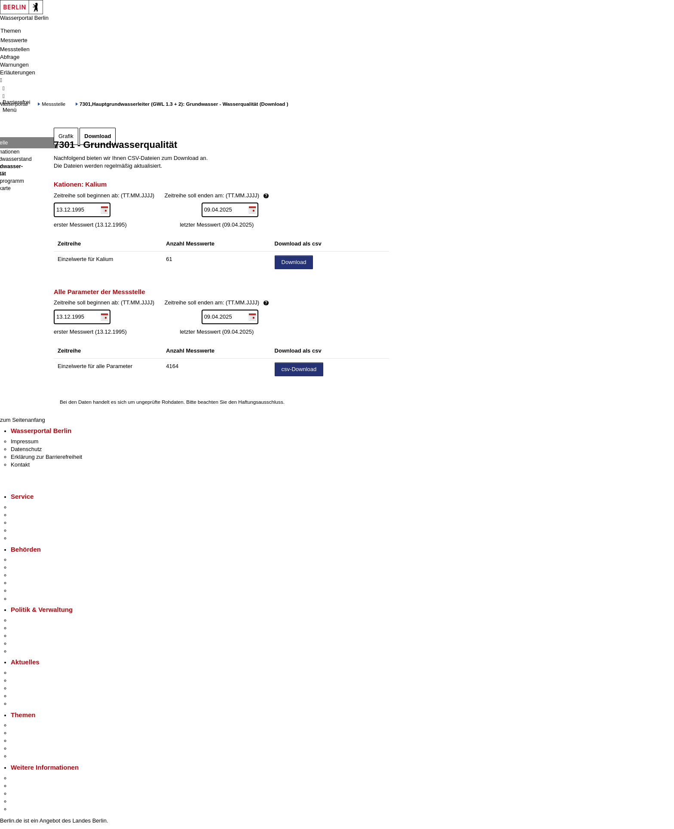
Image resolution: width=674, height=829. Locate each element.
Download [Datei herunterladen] (294, 262)
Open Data (24, 643)
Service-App (26, 507)
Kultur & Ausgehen (34, 778)
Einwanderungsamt (34, 599)
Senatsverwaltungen (36, 567)
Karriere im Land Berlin (39, 628)
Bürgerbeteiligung (33, 635)
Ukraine (20, 696)
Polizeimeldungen (33, 680)
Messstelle (53, 104)
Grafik (66, 136)
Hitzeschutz (25, 703)
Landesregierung (32, 620)
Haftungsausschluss (260, 402)
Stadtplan (22, 809)
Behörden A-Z (28, 559)
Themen (10, 31)
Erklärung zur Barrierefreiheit (46, 457)
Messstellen (15, 49)
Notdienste (24, 530)
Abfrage (10, 57)
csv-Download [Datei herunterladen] (299, 369)
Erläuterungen (17, 72)
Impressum (24, 441)
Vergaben (23, 651)
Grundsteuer (26, 756)
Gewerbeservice (31, 538)
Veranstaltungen (31, 688)
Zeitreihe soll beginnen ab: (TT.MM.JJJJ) (191, 195)
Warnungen (14, 64)
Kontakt (20, 464)
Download (97, 136)
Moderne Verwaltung (36, 740)
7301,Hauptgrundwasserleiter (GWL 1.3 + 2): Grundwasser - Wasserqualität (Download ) (184, 104)
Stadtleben (24, 801)
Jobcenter (23, 590)
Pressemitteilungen (34, 672)
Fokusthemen (28, 725)
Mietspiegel (25, 748)
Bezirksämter (27, 575)
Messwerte (14, 40)
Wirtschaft (23, 793)
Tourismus (23, 786)
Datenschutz (26, 449)
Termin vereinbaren (34, 515)
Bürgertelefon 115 (33, 522)
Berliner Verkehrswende (40, 733)
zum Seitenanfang (22, 420)
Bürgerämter (26, 583)
